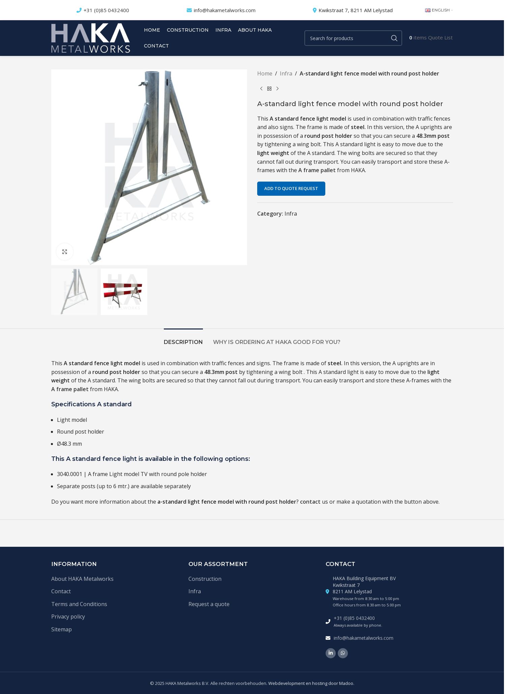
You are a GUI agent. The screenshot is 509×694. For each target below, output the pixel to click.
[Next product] (277, 89)
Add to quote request (291, 188)
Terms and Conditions (79, 604)
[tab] (183, 338)
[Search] (353, 38)
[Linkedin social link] (331, 653)
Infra (286, 73)
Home (264, 73)
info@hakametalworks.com (225, 10)
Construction (204, 578)
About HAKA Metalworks (82, 578)
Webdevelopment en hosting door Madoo (310, 683)
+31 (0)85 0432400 (106, 10)
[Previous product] (261, 89)
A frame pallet (317, 170)
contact (310, 501)
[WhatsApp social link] (343, 653)
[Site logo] (90, 37)
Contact (61, 591)
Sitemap (61, 629)
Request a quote (209, 604)
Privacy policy (68, 616)
